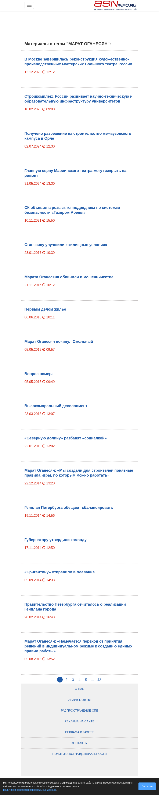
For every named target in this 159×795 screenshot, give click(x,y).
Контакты (80, 743)
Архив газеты (79, 699)
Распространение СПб (79, 710)
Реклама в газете (79, 732)
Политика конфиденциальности (79, 754)
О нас (79, 689)
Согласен (147, 786)
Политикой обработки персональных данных (29, 789)
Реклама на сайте (79, 721)
